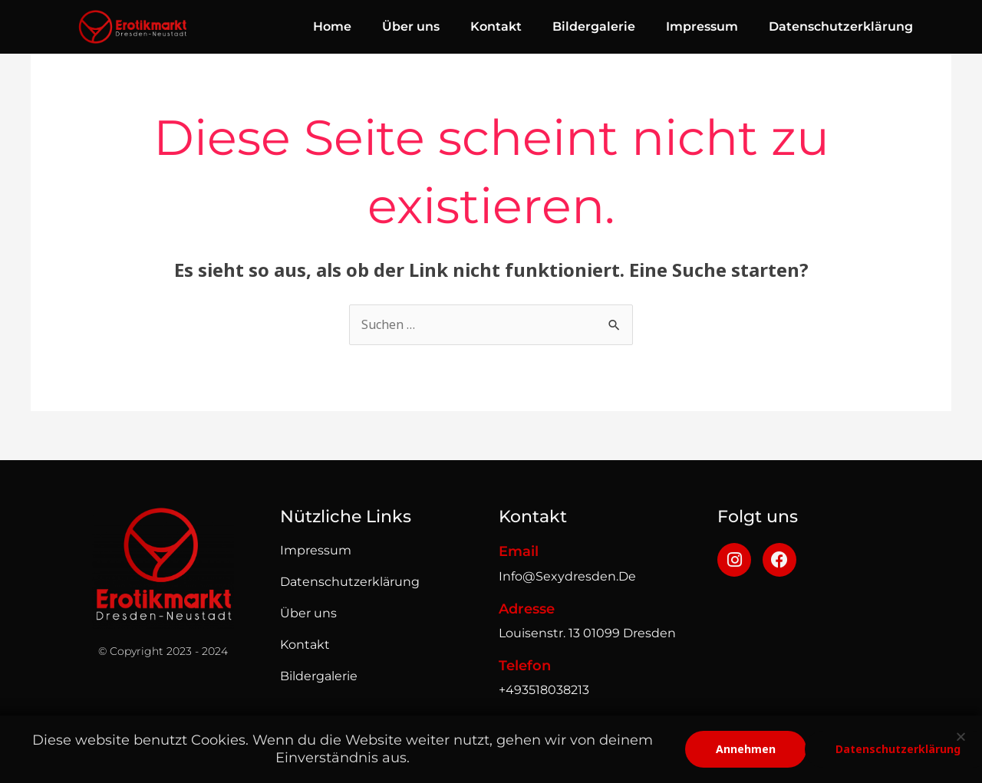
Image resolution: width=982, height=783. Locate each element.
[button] (961, 736)
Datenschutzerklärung (841, 26)
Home (332, 26)
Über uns (411, 26)
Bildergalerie (593, 26)
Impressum (702, 26)
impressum (315, 550)
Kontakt (496, 26)
